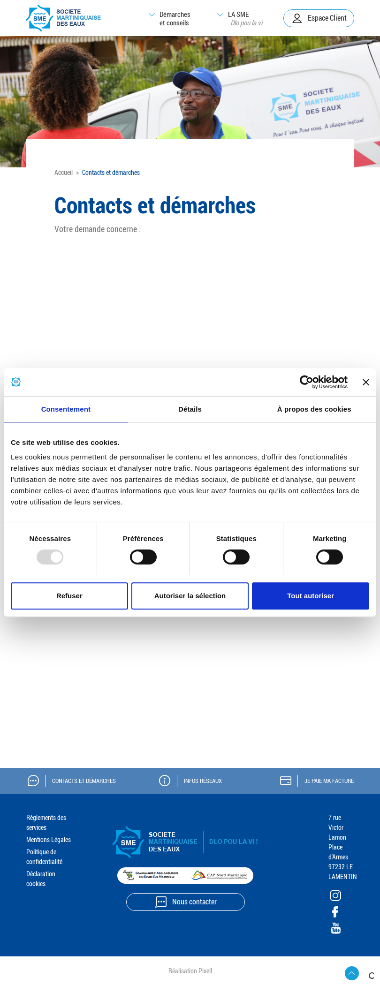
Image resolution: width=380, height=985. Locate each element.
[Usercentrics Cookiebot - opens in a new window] (307, 382)
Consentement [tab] (66, 409)
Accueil (63, 172)
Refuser (69, 596)
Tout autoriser (310, 596)
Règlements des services (46, 822)
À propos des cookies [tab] (314, 409)
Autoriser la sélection (190, 596)
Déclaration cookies (40, 878)
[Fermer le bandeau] (366, 382)
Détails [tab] (190, 409)
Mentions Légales (48, 839)
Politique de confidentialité (44, 856)
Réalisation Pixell (190, 970)
